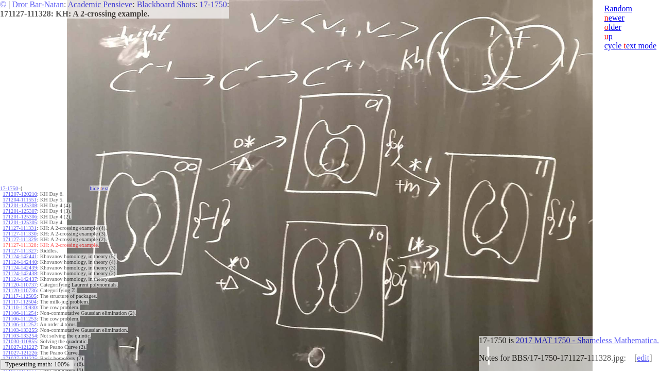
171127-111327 (20, 251)
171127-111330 (20, 234)
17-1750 (213, 4)
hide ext (99, 188)
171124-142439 (20, 268)
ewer (614, 17)
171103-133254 (20, 336)
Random (618, 8)
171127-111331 (20, 228)
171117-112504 (20, 302)
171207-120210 (20, 194)
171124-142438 (20, 273)
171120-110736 (20, 290)
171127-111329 (20, 239)
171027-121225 (20, 358)
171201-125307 (20, 211)
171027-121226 (20, 353)
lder (612, 27)
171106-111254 (20, 313)
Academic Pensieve (99, 4)
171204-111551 (20, 200)
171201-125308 (20, 205)
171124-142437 (20, 279)
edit (643, 357)
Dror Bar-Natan (38, 4)
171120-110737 (20, 285)
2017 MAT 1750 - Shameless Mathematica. (587, 340)
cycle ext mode (630, 45)
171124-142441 (20, 256)
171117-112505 (20, 296)
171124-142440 (20, 262)
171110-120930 (20, 307)
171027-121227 (20, 347)
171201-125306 (20, 217)
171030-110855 (20, 341)
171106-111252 (20, 324)
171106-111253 (20, 319)
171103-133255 (20, 330)
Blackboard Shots (166, 4)
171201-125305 (20, 222)
